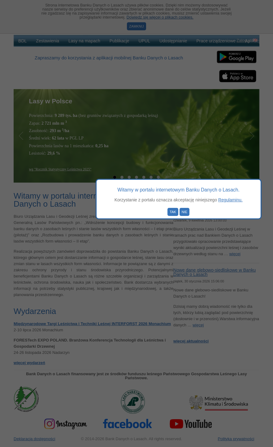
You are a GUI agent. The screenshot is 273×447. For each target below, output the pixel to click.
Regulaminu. (230, 199)
